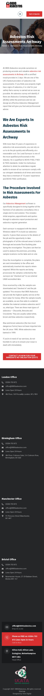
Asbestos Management (15, 203)
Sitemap (22, 691)
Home (4, 46)
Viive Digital (27, 694)
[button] (22, 356)
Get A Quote (34, 14)
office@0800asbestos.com (16, 386)
